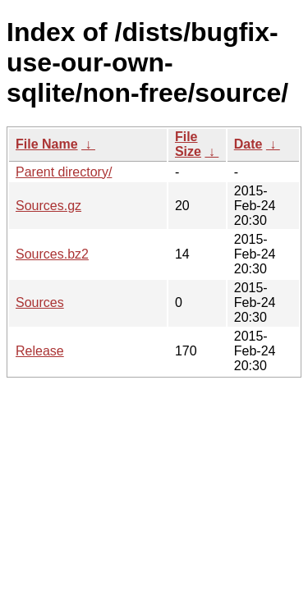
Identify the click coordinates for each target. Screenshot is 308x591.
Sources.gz (48, 206)
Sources (40, 302)
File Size (188, 144)
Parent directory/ (64, 172)
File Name (47, 144)
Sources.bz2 (52, 254)
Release (40, 351)
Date (248, 144)
